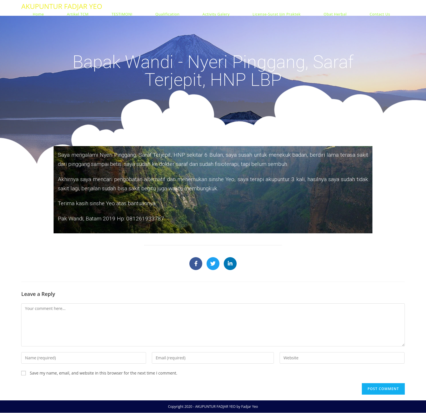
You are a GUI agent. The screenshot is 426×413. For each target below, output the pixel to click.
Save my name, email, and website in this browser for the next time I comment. (103, 373)
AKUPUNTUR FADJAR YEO (61, 6)
